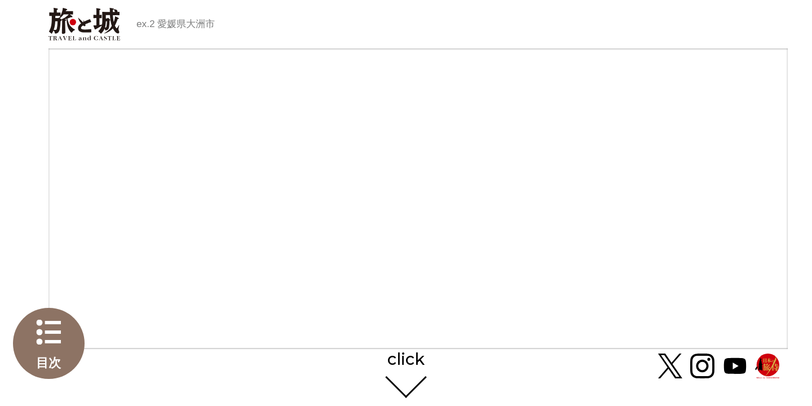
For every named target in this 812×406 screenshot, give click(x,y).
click (406, 360)
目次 (48, 363)
